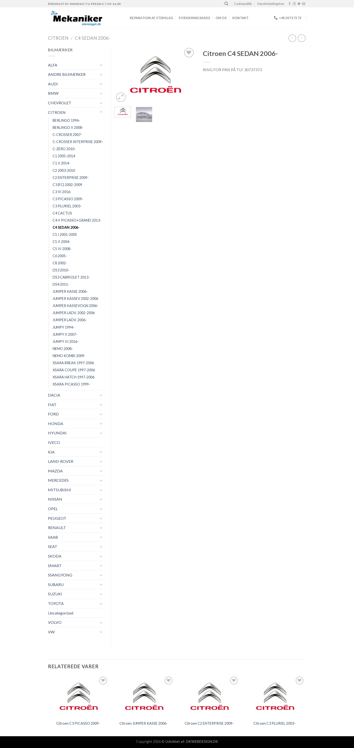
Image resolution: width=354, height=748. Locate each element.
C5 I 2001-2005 (65, 234)
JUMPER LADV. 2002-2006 (74, 313)
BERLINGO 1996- (66, 120)
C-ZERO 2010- (64, 149)
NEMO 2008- (63, 349)
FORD (53, 414)
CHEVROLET (59, 102)
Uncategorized (60, 613)
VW (51, 631)
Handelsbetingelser (270, 4)
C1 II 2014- (61, 163)
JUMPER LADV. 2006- (70, 320)
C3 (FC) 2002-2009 (67, 185)
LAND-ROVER (60, 461)
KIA (51, 452)
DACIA (54, 395)
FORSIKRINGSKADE (194, 18)
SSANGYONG (60, 575)
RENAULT (57, 527)
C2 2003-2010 (64, 170)
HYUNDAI (57, 432)
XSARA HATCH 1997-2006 (73, 377)
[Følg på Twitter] (298, 4)
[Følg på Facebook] (289, 4)
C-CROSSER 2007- (67, 135)
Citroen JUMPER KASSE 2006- (143, 723)
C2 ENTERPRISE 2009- (71, 177)
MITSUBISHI (59, 489)
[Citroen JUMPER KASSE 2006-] (143, 696)
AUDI (53, 83)
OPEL (53, 508)
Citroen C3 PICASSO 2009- (78, 723)
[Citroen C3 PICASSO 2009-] (78, 696)
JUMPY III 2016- (66, 341)
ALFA (52, 65)
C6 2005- (60, 256)
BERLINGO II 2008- (68, 127)
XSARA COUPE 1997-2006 (74, 370)
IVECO (54, 442)
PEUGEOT (57, 518)
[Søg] (226, 3)
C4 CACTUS (62, 213)
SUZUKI (55, 593)
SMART (55, 565)
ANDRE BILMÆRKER (67, 74)
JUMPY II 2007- (65, 334)
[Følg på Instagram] (294, 4)
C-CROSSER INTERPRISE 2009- (78, 142)
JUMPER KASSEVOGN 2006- (75, 306)
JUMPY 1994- (63, 327)
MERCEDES (58, 480)
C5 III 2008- (62, 249)
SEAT (52, 546)
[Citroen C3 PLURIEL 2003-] (274, 696)
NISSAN (55, 499)
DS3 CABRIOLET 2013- (71, 277)
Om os (221, 18)
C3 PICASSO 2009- (68, 199)
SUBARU (56, 584)
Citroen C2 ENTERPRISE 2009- (209, 723)
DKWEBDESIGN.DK (202, 741)
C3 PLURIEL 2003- (67, 206)
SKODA (54, 556)
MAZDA (55, 470)
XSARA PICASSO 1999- (71, 384)
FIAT (52, 404)
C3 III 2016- (62, 192)
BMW (53, 93)
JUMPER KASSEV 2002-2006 (75, 298)
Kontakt (240, 18)
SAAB (53, 537)
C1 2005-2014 (64, 156)
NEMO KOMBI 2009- (69, 356)
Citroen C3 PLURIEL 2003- (274, 723)
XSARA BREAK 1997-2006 (73, 363)
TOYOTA (56, 603)
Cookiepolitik (243, 4)
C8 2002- (60, 263)
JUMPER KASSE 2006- (70, 291)
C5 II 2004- (61, 242)
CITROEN (58, 38)
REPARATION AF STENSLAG (151, 18)
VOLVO (54, 622)
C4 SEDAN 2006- (92, 38)
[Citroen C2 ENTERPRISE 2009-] (209, 696)
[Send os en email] (303, 4)
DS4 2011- (61, 284)
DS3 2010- (61, 270)
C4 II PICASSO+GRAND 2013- (77, 220)
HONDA (55, 423)
